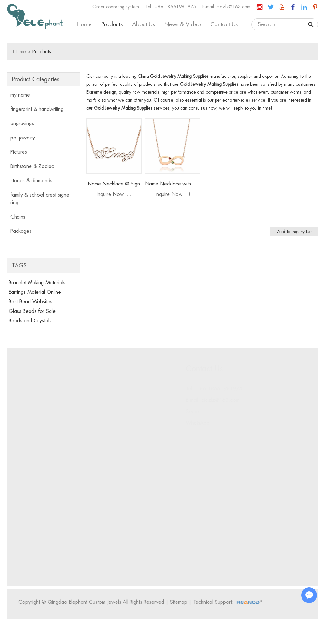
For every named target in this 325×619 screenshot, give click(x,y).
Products (112, 24)
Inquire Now (110, 194)
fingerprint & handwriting (36, 109)
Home (84, 24)
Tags (19, 265)
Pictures (18, 152)
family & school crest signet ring (40, 198)
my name (20, 95)
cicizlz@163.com (233, 6)
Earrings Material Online (35, 292)
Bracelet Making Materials (37, 282)
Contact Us (224, 24)
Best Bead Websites (30, 301)
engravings (22, 123)
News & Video (182, 24)
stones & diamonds (31, 180)
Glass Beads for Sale (32, 311)
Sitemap (180, 602)
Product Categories (35, 79)
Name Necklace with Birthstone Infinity (172, 183)
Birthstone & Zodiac (32, 166)
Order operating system (115, 6)
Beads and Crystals (30, 320)
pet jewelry (22, 137)
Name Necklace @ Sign (114, 183)
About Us (143, 24)
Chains (17, 216)
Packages (20, 231)
